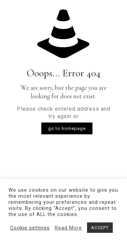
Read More (68, 228)
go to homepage (67, 128)
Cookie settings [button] (30, 228)
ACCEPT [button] (100, 227)
